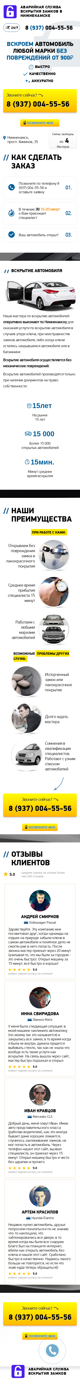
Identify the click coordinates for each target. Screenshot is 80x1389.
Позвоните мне (40, 123)
